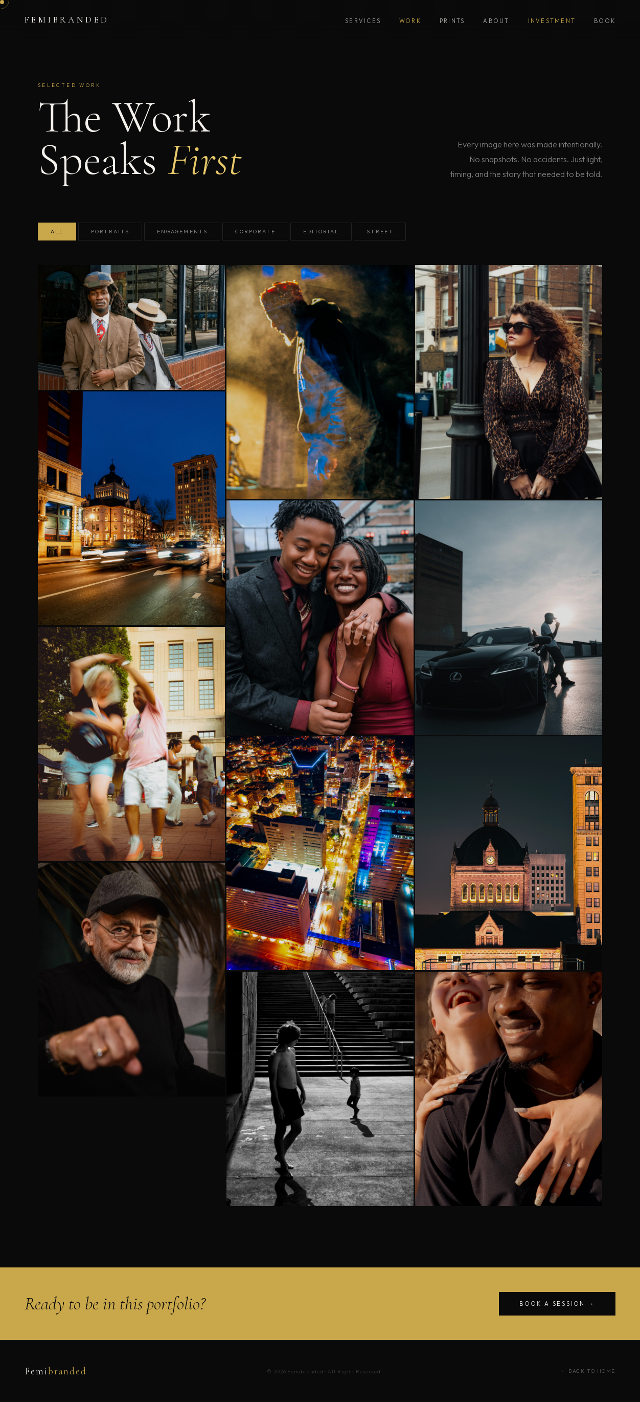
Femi (56, 1371)
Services (363, 21)
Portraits (110, 231)
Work (410, 21)
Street (380, 231)
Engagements (182, 231)
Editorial (321, 231)
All (57, 231)
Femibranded (67, 19)
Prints (452, 21)
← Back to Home (588, 1371)
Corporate (255, 231)
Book (604, 21)
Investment (552, 21)
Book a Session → (557, 1303)
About (496, 21)
